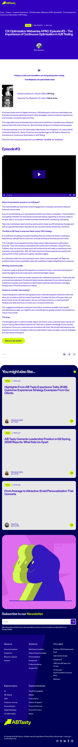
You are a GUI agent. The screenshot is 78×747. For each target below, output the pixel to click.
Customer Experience (20, 12)
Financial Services (35, 706)
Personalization (34, 657)
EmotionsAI (33, 661)
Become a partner (10, 657)
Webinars (56, 679)
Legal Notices (40, 737)
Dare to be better (13, 340)
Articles (8, 12)
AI (5, 691)
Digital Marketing (10, 710)
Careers (7, 661)
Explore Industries (37, 685)
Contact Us (8, 653)
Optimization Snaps (60, 656)
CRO (6, 699)
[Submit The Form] (73, 621)
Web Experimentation (36, 649)
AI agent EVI (33, 668)
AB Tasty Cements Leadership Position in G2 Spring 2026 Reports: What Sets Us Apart (37, 440)
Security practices (10, 649)
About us (8, 644)
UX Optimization (10, 714)
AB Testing (8, 695)
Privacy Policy (7, 629)
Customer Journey (11, 702)
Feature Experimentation (38, 653)
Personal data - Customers (62, 737)
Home (2, 12)
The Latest (58, 644)
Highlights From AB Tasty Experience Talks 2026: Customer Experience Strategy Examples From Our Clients (36, 390)
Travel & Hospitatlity (36, 691)
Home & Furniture (35, 710)
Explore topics (10, 685)
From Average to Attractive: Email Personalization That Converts (38, 492)
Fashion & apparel (35, 702)
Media (31, 714)
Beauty (31, 695)
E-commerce (33, 699)
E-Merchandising (35, 664)
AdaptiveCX (57, 660)
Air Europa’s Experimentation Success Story (62, 673)
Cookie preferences (10, 739)
